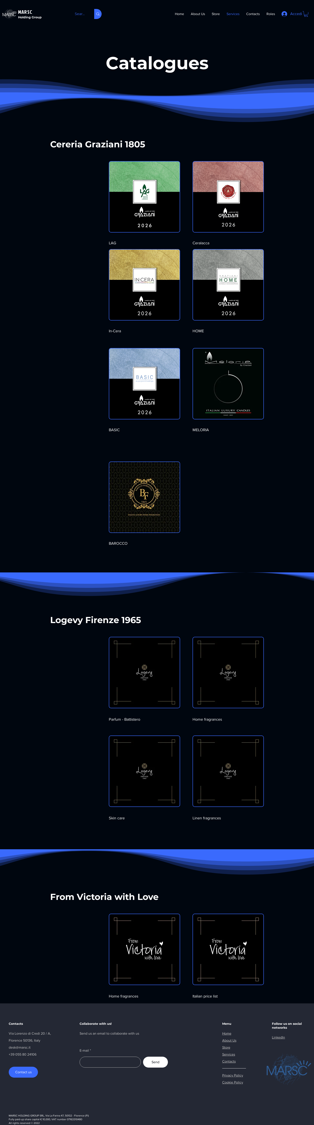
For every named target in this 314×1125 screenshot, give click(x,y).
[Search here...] (80, 14)
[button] (306, 14)
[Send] (155, 1062)
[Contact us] (23, 1072)
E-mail (84, 1050)
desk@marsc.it (20, 1047)
